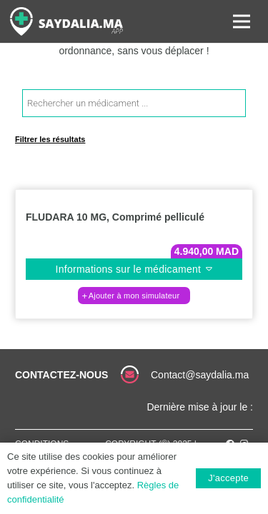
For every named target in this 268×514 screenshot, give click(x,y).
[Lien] (66, 21)
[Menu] (241, 21)
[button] (133, 295)
